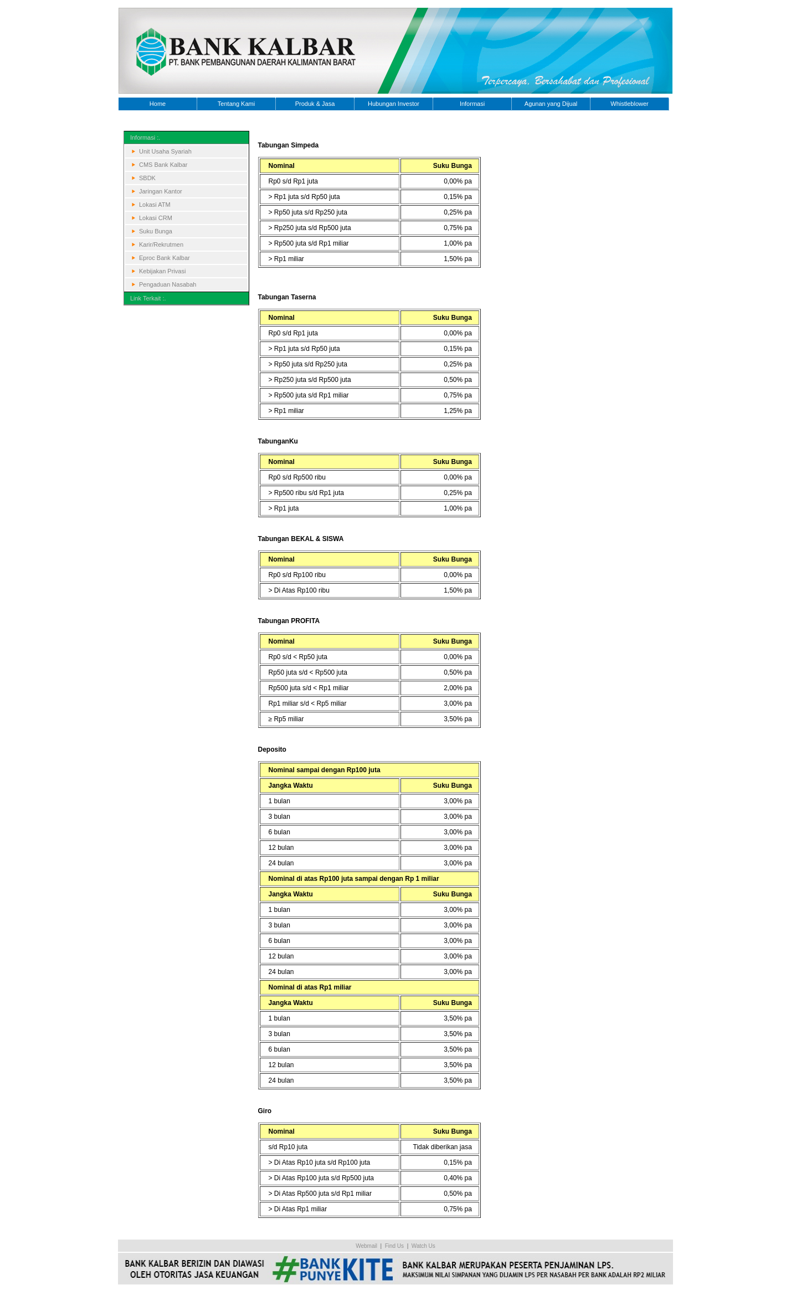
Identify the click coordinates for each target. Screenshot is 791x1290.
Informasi (472, 103)
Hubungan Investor (393, 103)
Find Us (394, 1246)
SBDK (147, 178)
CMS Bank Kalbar (163, 164)
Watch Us (423, 1246)
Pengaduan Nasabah (167, 284)
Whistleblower (629, 103)
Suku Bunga (155, 231)
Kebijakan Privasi (162, 271)
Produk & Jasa (315, 103)
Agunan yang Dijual (551, 103)
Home (158, 103)
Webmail (366, 1246)
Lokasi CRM (155, 218)
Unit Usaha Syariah (165, 151)
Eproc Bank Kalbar (164, 257)
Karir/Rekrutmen (161, 244)
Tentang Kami (236, 103)
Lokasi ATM (155, 204)
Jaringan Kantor (160, 191)
